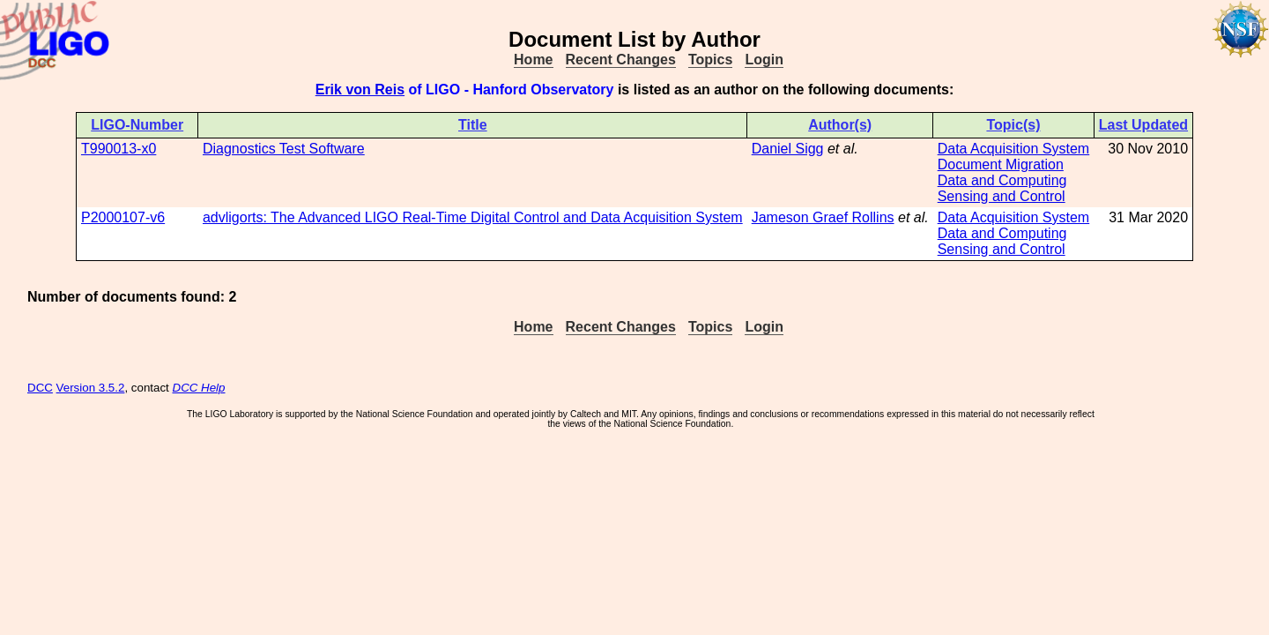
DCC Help (199, 387)
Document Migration (1001, 164)
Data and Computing (1002, 180)
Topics (710, 59)
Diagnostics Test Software (284, 148)
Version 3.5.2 (90, 387)
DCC (40, 387)
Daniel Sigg (788, 148)
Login (764, 59)
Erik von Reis (359, 89)
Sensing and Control (1001, 196)
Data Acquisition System (1014, 148)
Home (533, 59)
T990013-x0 (118, 148)
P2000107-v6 (123, 217)
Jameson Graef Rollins (823, 217)
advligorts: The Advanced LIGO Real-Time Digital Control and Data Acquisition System (473, 217)
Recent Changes (621, 59)
